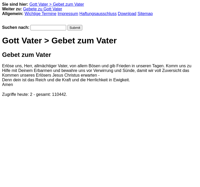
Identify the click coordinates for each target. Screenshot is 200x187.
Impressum (68, 13)
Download (127, 13)
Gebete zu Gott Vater (42, 9)
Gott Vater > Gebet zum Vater (56, 4)
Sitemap (145, 13)
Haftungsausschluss (98, 13)
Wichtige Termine (40, 13)
